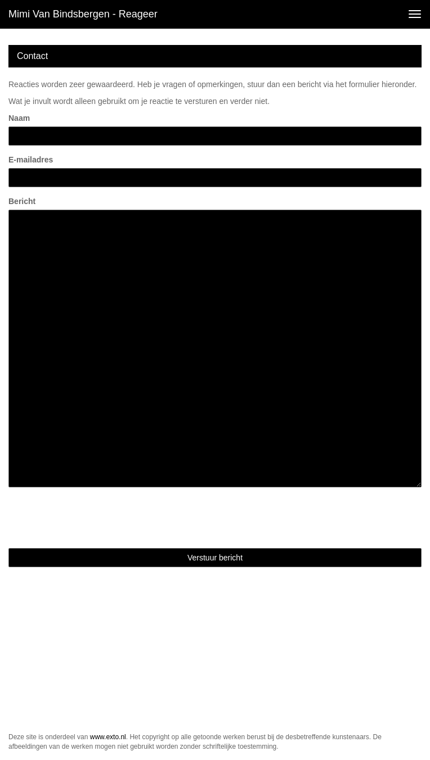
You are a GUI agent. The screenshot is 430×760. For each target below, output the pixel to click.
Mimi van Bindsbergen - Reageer (83, 14)
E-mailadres (30, 159)
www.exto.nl (108, 737)
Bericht (21, 201)
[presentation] (94, 518)
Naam (19, 118)
